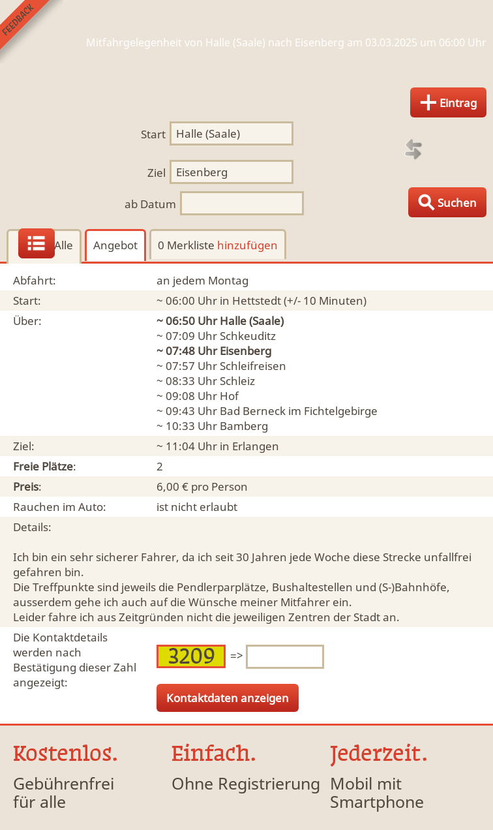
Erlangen (255, 445)
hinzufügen (247, 245)
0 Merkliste (218, 245)
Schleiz (237, 380)
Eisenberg (245, 350)
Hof (229, 395)
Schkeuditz (248, 335)
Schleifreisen (253, 365)
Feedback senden (31, 31)
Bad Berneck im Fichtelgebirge (299, 410)
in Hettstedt (250, 300)
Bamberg (244, 425)
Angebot (115, 245)
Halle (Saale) (252, 320)
